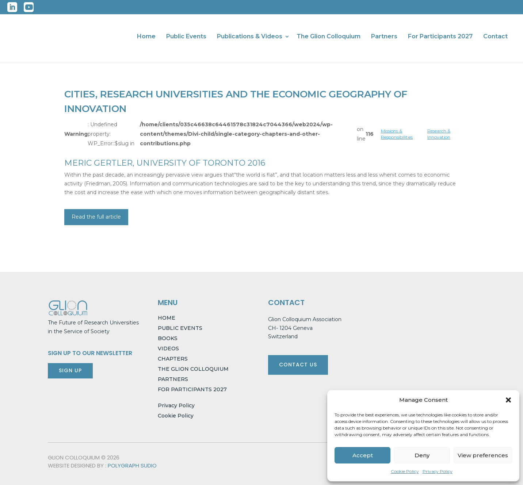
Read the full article (96, 216)
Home (146, 37)
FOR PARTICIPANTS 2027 (192, 389)
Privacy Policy (438, 471)
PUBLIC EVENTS (180, 328)
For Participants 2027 (440, 37)
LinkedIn (12, 7)
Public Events (186, 37)
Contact (495, 37)
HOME (166, 318)
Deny (422, 455)
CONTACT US (298, 364)
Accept (362, 455)
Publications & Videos (249, 37)
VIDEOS (168, 348)
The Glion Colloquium (328, 37)
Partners (384, 37)
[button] (508, 400)
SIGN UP (70, 370)
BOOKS (167, 338)
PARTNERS (173, 379)
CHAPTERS (173, 358)
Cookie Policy (405, 471)
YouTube (29, 7)
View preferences (483, 455)
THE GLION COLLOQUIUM (193, 369)
